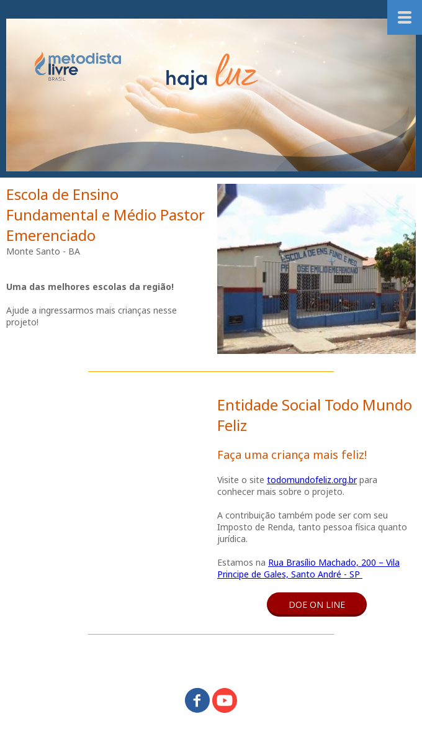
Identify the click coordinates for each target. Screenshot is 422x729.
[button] (317, 604)
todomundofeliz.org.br (312, 480)
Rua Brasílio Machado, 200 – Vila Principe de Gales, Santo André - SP (308, 568)
